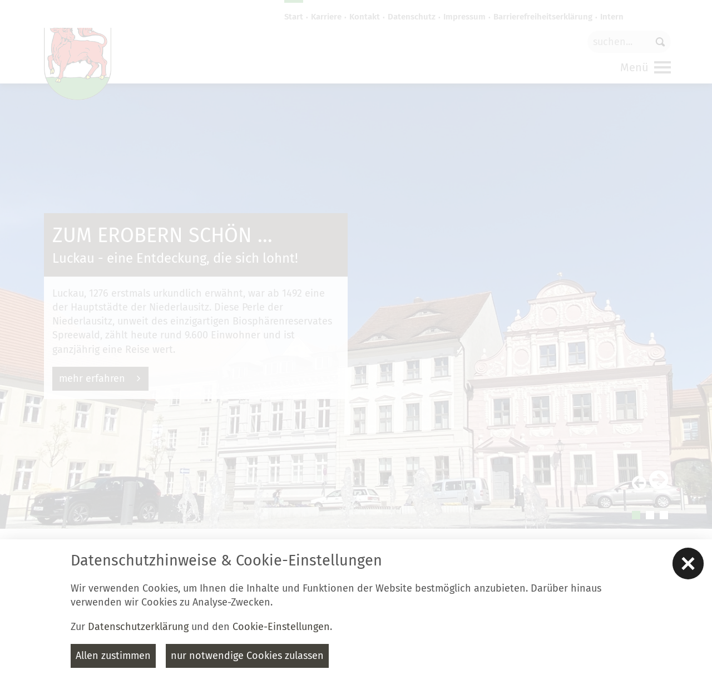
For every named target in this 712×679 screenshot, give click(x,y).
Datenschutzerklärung (138, 627)
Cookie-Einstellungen (281, 627)
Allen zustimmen (113, 656)
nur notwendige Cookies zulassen (247, 656)
